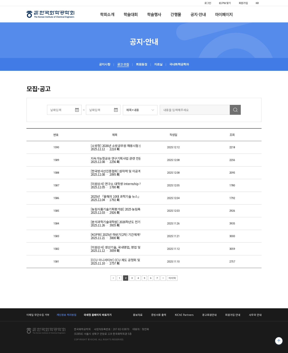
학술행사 (154, 14)
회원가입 (243, 3)
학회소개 (107, 14)
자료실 (158, 64)
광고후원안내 (209, 315)
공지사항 (104, 64)
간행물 (175, 14)
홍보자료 (138, 315)
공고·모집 (123, 64)
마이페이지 (224, 14)
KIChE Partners (184, 315)
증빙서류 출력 (158, 315)
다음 (163, 278)
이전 (113, 278)
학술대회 (131, 14)
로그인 (207, 3)
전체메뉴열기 (251, 14)
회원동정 (141, 64)
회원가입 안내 (232, 315)
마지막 (172, 278)
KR (257, 3)
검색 (235, 110)
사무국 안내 (255, 315)
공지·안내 (198, 14)
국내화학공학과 (179, 64)
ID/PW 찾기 (225, 3)
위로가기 (278, 341)
